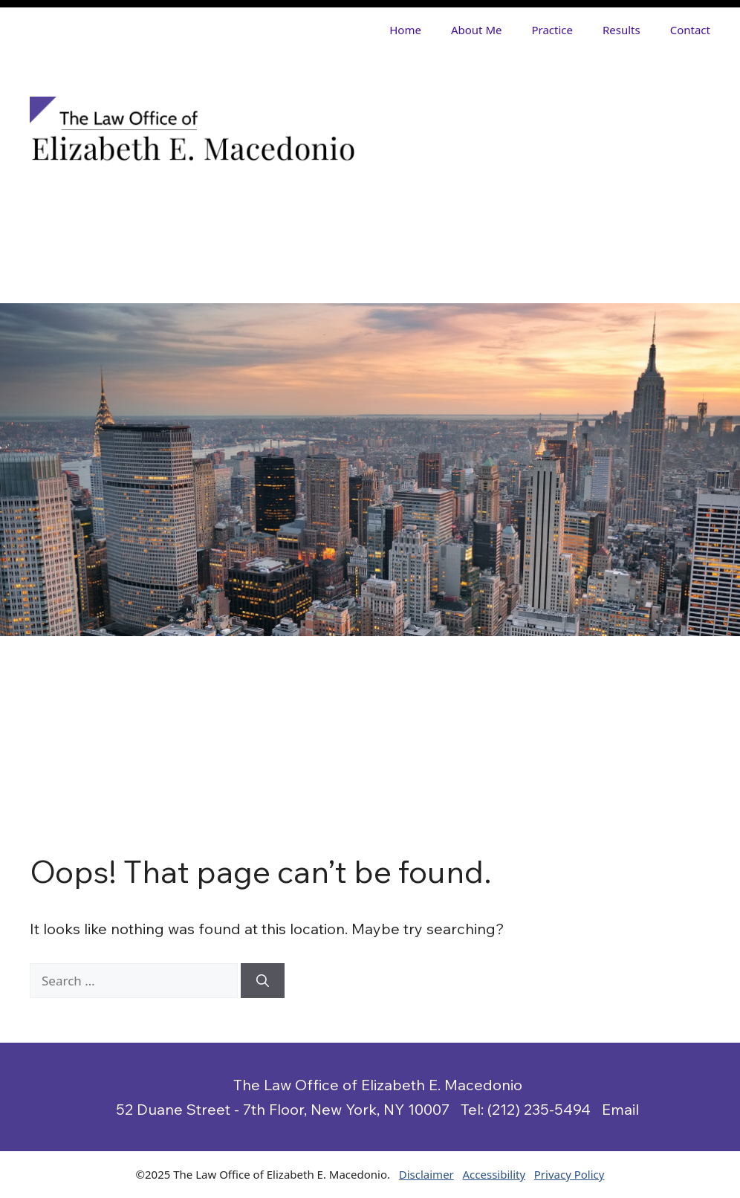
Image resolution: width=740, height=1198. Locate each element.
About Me (476, 29)
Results (621, 29)
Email (620, 1109)
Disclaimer (426, 1174)
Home (405, 29)
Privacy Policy (569, 1174)
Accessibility (494, 1174)
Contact (690, 29)
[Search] (263, 981)
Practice (552, 29)
